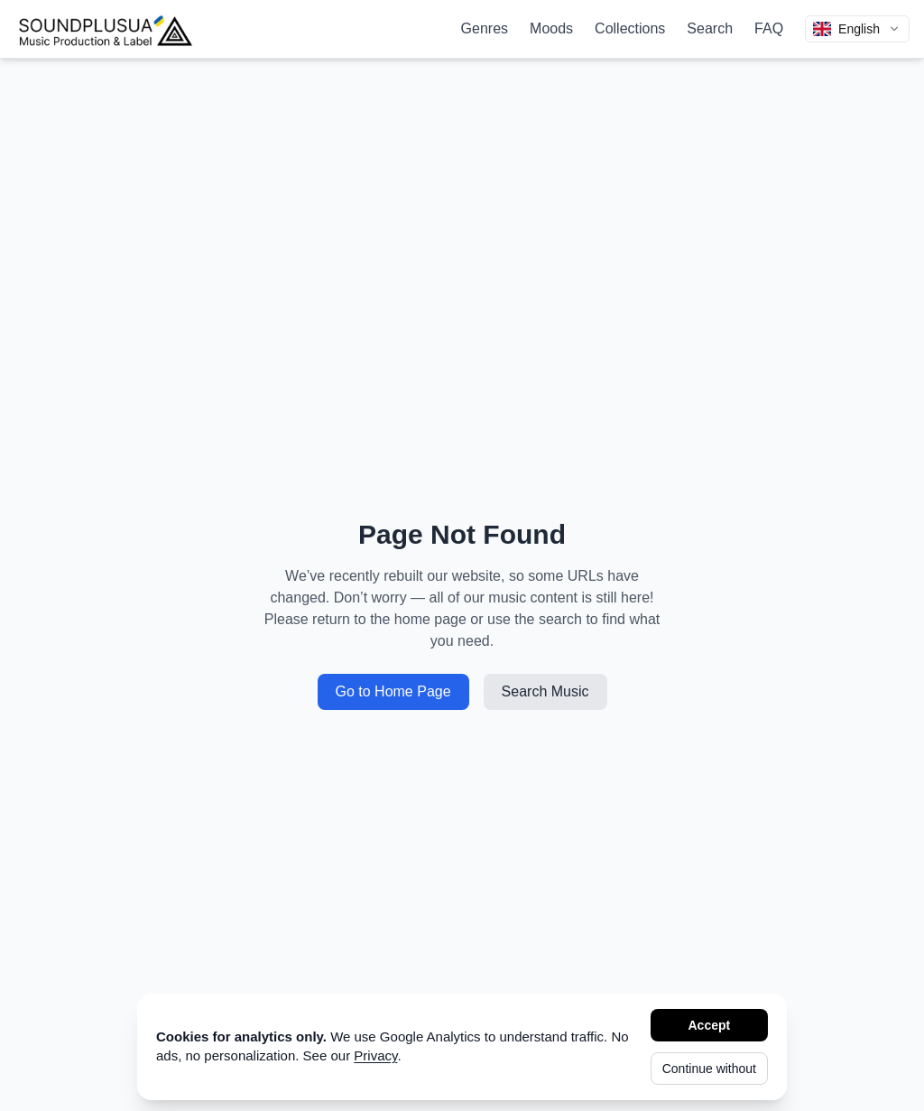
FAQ (768, 28)
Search (710, 28)
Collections (630, 28)
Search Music (545, 691)
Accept (709, 1025)
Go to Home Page (393, 691)
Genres (484, 28)
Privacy (375, 1055)
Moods (551, 28)
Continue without (709, 1068)
